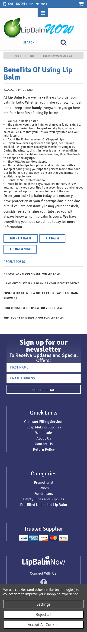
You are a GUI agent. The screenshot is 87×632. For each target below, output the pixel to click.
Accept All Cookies (43, 624)
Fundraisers (43, 493)
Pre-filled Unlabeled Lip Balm (43, 504)
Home (17, 55)
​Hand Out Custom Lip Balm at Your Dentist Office (41, 283)
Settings (43, 604)
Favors (44, 488)
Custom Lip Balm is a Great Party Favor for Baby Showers (41, 295)
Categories (44, 473)
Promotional (43, 482)
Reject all (43, 614)
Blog (32, 55)
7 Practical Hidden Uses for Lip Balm (32, 274)
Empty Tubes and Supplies (43, 499)
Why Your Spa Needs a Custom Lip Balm (33, 317)
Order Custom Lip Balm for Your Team (32, 308)
